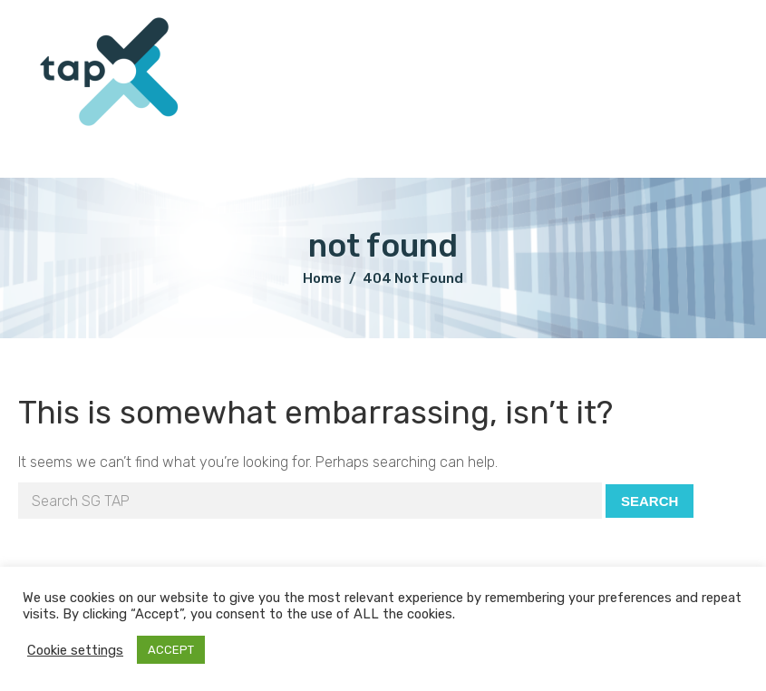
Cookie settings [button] (75, 650)
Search (649, 501)
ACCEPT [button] (171, 650)
